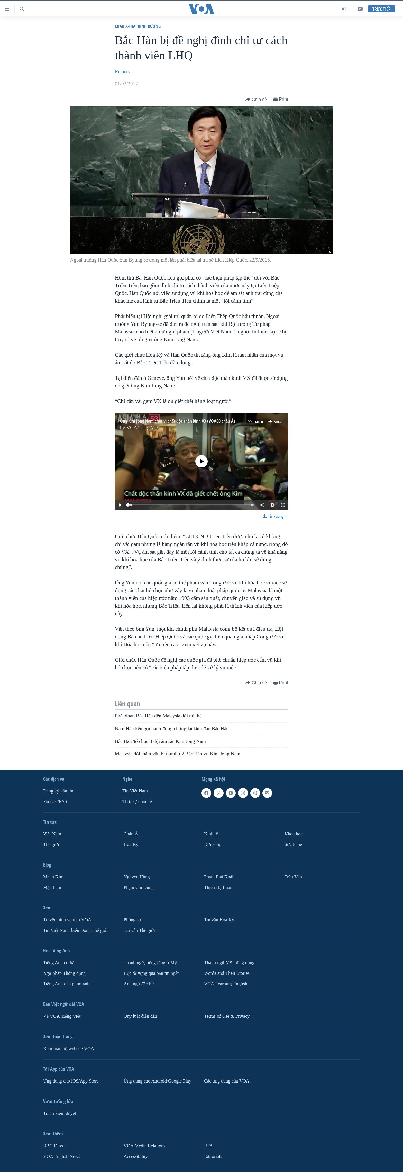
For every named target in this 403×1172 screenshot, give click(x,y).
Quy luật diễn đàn (140, 1016)
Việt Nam (52, 834)
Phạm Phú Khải (218, 877)
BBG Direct (54, 1146)
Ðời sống (212, 845)
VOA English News (61, 1156)
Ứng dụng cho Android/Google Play (157, 1081)
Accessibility (136, 1156)
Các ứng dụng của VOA (226, 1081)
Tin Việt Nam (135, 791)
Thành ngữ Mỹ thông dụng (229, 963)
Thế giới (51, 845)
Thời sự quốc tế (137, 802)
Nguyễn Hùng (137, 877)
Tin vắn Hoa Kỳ (219, 920)
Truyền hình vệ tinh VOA (67, 920)
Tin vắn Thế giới (139, 930)
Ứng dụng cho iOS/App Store (71, 1081)
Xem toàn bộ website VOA (68, 1048)
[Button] (256, 99)
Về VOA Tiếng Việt (61, 1016)
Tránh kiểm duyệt (59, 1113)
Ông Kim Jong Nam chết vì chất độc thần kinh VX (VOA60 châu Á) (177, 421)
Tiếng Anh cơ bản (60, 963)
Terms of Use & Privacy (227, 1016)
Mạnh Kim (53, 877)
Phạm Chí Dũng (139, 887)
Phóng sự (132, 920)
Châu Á (131, 834)
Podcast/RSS (55, 802)
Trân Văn (293, 877)
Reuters (122, 72)
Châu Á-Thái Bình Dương (138, 26)
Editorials (213, 1156)
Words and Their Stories (227, 973)
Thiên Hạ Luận (218, 887)
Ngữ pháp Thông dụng (64, 973)
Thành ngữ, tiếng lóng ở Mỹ (150, 963)
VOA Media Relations (144, 1146)
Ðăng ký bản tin (58, 791)
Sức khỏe (293, 845)
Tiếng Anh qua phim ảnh (66, 984)
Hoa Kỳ (131, 845)
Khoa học (294, 834)
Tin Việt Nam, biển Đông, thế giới (75, 930)
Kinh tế (211, 834)
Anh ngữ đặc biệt (140, 984)
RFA (208, 1146)
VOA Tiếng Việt (142, 428)
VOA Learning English (225, 984)
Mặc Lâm (52, 887)
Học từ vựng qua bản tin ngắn (152, 973)
